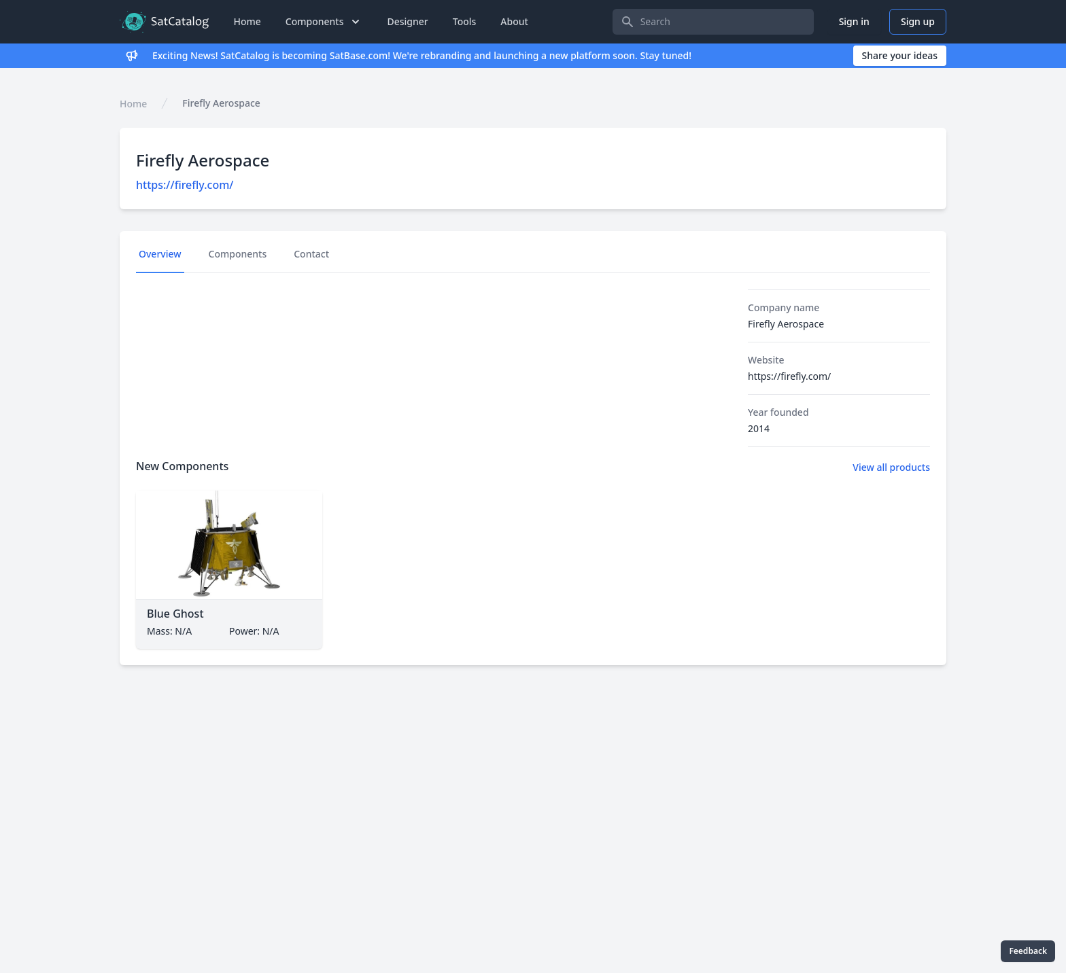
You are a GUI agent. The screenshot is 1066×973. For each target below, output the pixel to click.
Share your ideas (900, 55)
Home (246, 21)
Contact (311, 253)
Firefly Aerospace (221, 102)
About (514, 21)
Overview (160, 253)
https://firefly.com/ (184, 184)
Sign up (918, 21)
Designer (407, 21)
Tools (465, 21)
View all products (891, 467)
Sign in (854, 21)
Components (238, 253)
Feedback (1028, 951)
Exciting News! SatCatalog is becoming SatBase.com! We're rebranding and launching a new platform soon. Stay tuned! (421, 55)
